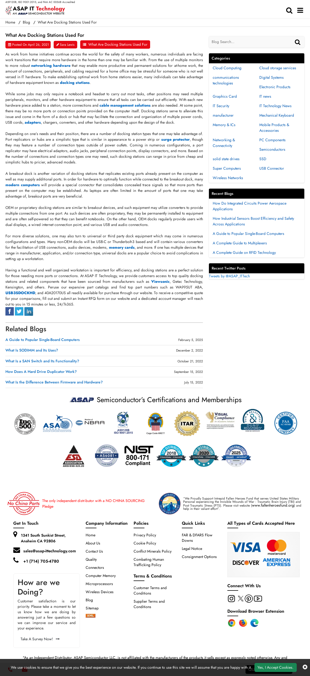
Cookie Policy (145, 543)
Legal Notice (192, 548)
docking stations (75, 82)
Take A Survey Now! (40, 639)
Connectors (95, 567)
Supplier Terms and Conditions (149, 604)
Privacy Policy (145, 535)
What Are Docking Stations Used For (117, 44)
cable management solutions (125, 105)
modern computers (22, 185)
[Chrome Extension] (231, 623)
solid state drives (226, 159)
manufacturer (223, 115)
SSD (262, 159)
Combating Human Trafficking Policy (149, 562)
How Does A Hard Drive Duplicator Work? (41, 371)
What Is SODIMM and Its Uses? (31, 350)
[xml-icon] (90, 616)
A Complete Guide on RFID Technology (244, 252)
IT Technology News (275, 106)
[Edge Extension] (254, 623)
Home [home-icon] (10, 22)
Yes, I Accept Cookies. (275, 667)
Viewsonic (160, 281)
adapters (33, 122)
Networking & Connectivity (224, 142)
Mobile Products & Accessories (274, 127)
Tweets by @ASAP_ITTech (229, 276)
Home (90, 535)
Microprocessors (99, 583)
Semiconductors (272, 149)
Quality (91, 559)
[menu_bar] (301, 10)
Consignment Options (199, 556)
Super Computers (227, 168)
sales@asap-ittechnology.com (49, 551)
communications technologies (226, 80)
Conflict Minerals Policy (153, 551)
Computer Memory (101, 575)
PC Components (272, 140)
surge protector (175, 139)
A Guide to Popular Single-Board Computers (42, 339)
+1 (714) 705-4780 (41, 561)
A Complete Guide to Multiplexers (240, 243)
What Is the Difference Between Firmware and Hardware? (54, 382)
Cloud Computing (227, 68)
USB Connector (271, 168)
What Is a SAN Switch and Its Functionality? (42, 361)
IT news (265, 96)
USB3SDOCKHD (20, 293)
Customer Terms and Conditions (150, 590)
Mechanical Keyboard (276, 115)
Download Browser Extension (255, 611)
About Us (93, 543)
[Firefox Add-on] (243, 623)
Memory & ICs (224, 124)
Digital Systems (271, 77)
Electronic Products (274, 87)
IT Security (221, 106)
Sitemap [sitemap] (94, 608)
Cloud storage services (277, 68)
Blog (26, 22)
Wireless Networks (228, 178)
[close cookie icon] (305, 667)
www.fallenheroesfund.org (273, 505)
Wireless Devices (100, 592)
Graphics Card (225, 96)
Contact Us (94, 551)
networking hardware (50, 65)
